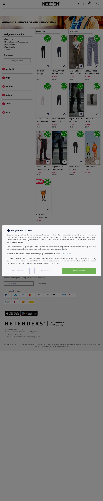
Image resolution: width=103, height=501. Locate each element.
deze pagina (67, 254)
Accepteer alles (79, 271)
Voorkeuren (45, 271)
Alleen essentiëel (18, 271)
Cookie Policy (42, 263)
